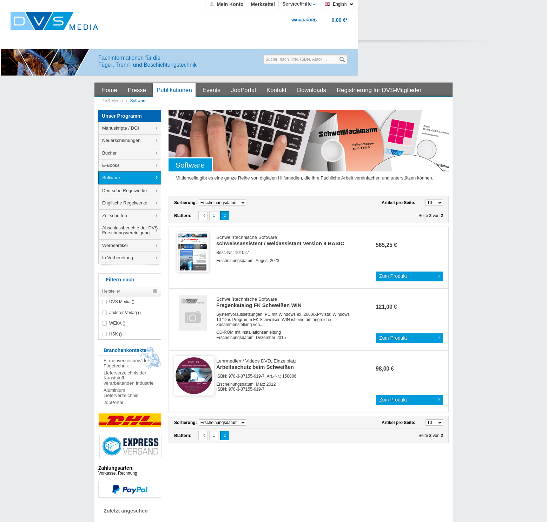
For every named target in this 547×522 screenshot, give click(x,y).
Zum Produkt (393, 276)
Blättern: (182, 215)
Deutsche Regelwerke (124, 190)
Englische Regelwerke (124, 202)
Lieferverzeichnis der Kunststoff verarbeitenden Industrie (128, 378)
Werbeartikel (115, 245)
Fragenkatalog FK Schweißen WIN (259, 302)
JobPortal (113, 402)
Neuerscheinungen (121, 140)
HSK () (115, 334)
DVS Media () (121, 301)
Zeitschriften (114, 215)
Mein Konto (230, 4)
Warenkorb (304, 20)
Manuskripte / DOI (120, 128)
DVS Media (112, 100)
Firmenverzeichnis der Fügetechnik (126, 363)
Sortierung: (185, 202)
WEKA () (117, 323)
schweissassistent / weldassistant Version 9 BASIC (280, 241)
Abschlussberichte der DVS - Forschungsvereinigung (131, 230)
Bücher (109, 153)
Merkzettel (263, 4)
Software (111, 177)
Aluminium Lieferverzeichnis (121, 392)
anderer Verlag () (125, 312)
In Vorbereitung (117, 257)
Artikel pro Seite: (398, 202)
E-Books (110, 165)
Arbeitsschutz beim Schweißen (256, 364)
